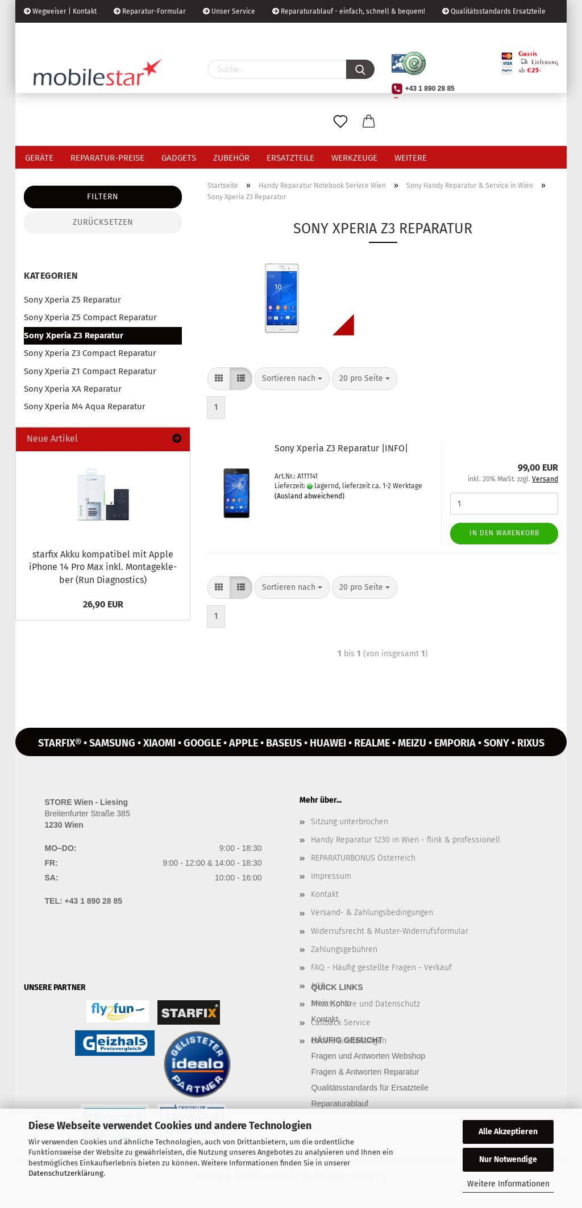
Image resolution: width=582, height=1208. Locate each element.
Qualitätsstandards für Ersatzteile (370, 1087)
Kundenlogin (108, 34)
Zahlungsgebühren (344, 949)
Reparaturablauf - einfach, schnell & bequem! (348, 11)
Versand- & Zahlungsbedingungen (372, 912)
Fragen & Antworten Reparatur (365, 1071)
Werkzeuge (354, 158)
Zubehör (231, 158)
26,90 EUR (103, 604)
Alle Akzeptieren (508, 1131)
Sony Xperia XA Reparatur (73, 389)
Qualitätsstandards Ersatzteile (494, 11)
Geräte (39, 158)
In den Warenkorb (504, 533)
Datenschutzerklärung (65, 1173)
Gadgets (178, 158)
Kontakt (325, 894)
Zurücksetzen (103, 222)
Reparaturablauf (339, 1103)
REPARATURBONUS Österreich (363, 858)
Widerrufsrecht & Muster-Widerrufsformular (389, 931)
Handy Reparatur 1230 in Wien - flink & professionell (405, 840)
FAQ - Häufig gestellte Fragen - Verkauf (381, 967)
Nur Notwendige (508, 1159)
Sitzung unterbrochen (349, 822)
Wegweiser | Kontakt (60, 11)
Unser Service (229, 11)
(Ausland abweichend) (309, 496)
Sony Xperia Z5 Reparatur (72, 300)
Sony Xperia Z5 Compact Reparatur (90, 317)
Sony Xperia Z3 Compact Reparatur (90, 353)
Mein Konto (331, 1003)
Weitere (410, 158)
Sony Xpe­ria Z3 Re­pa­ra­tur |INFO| (341, 448)
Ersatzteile (290, 158)
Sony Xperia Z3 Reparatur (73, 335)
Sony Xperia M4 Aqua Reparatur (85, 406)
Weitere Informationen (508, 1184)
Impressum (331, 876)
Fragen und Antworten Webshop (368, 1055)
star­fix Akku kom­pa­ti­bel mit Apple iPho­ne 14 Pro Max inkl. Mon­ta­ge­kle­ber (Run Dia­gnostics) (103, 567)
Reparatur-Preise (107, 158)
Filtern (103, 197)
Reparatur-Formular (150, 11)
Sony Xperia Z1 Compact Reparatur (90, 371)
